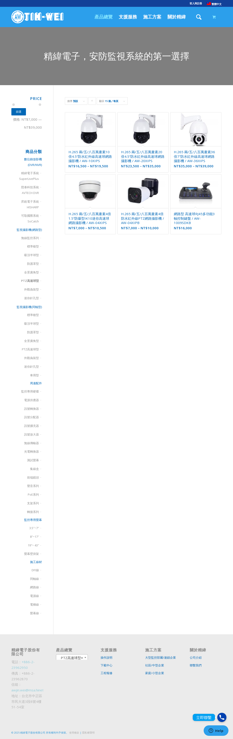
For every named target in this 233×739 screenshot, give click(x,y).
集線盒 (34, 469)
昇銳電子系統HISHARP (30, 204)
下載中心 (106, 665)
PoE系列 (33, 494)
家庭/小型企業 (154, 673)
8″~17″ (34, 537)
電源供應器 (31, 400)
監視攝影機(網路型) (29, 230)
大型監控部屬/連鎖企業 (160, 657)
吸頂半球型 (31, 255)
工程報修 (106, 673)
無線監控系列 (30, 238)
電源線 (34, 596)
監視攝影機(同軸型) (29, 307)
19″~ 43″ (33, 545)
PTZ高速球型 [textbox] (70, 658)
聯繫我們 (196, 665)
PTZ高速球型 (30, 281)
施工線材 (36, 562)
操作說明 (106, 657)
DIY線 (35, 570)
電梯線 (34, 604)
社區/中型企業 (154, 665)
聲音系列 (33, 486)
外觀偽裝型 (31, 289)
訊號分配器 (31, 417)
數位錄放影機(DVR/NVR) (33, 162)
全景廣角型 (31, 272)
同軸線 (34, 579)
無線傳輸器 (31, 443)
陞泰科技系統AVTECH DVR (30, 190)
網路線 (34, 587)
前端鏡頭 (33, 477)
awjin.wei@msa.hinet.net (30, 690)
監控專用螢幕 (33, 520)
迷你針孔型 (31, 298)
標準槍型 (33, 246)
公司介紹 (196, 657)
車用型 (34, 375)
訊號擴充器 (31, 426)
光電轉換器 (31, 451)
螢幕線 (34, 613)
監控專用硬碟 (30, 391)
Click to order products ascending (92, 102)
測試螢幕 (33, 460)
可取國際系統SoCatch (30, 218)
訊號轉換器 (31, 409)
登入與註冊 (196, 3)
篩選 (18, 112)
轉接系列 (33, 512)
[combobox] (72, 657)
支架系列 (33, 503)
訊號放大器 (31, 434)
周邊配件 (36, 383)
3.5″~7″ (34, 528)
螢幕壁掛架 (31, 554)
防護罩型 (33, 264)
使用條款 (74, 732)
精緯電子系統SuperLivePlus (29, 176)
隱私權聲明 (88, 732)
